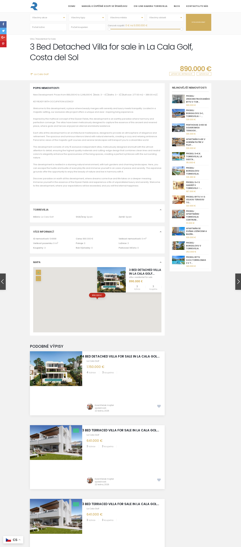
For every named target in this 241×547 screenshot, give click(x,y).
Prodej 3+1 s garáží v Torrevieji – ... (194, 187)
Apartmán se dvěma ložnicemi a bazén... (196, 233)
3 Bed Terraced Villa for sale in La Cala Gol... (120, 405)
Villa (32, 40)
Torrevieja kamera (86, 522)
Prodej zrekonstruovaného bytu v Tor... (198, 100)
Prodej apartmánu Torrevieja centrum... (192, 217)
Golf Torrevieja (84, 514)
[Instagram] (172, 515)
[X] (186, 515)
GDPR (79, 534)
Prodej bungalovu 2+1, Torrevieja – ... (194, 115)
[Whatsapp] (181, 515)
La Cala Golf (41, 75)
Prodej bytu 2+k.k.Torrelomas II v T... (196, 261)
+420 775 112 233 (141, 518)
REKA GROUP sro (85, 518)
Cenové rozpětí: (116, 26)
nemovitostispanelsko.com (147, 526)
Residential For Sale (46, 40)
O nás (79, 510)
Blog (177, 6)
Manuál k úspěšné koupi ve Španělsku (104, 6)
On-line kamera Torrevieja (150, 6)
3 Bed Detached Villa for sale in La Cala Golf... (152, 273)
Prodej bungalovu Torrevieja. (192, 172)
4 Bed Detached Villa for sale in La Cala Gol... (120, 360)
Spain (90, 218)
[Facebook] (177, 515)
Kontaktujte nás (197, 6)
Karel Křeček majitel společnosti (104, 379)
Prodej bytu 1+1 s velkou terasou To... (195, 201)
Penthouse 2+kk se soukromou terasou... (196, 129)
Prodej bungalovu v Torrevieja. (193, 247)
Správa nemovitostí (86, 530)
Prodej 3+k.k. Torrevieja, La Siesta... (194, 158)
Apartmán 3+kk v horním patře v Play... (195, 143)
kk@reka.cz (139, 522)
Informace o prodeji (87, 526)
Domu (71, 6)
